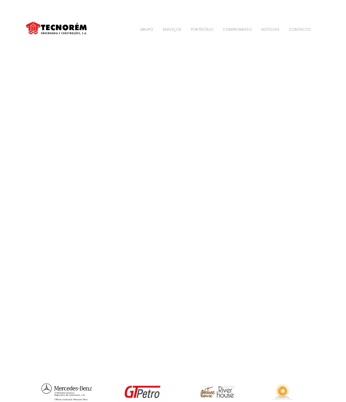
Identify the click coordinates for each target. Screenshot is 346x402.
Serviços (172, 29)
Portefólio (202, 29)
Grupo (146, 29)
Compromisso (237, 29)
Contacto (300, 29)
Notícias (270, 29)
